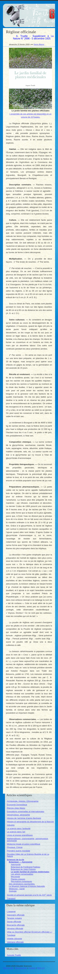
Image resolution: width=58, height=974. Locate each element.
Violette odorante (14, 938)
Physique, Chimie (14, 847)
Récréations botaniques (21, 881)
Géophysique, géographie (18, 815)
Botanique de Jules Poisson (23, 869)
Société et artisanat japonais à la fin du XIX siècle (29, 895)
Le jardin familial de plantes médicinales (30, 872)
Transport (11, 898)
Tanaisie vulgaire (14, 918)
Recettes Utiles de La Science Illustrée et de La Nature (28, 855)
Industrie (11, 825)
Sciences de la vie (15, 859)
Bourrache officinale (16, 925)
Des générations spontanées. (22, 884)
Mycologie (15, 876)
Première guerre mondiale (18, 851)
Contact (32, 968)
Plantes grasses (18, 879)
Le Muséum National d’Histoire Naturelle (27, 886)
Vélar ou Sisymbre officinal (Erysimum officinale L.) (29, 932)
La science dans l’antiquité (18, 828)
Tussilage (11, 935)
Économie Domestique (17, 804)
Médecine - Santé (17, 889)
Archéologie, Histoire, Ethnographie (23, 801)
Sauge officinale (14, 921)
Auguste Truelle (14, 955)
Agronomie (16, 864)
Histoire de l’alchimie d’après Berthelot (24, 818)
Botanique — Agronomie (20, 862)
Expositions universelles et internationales (25, 811)
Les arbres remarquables (22, 874)
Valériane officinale (15, 942)
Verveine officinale (15, 928)
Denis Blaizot (39, 44)
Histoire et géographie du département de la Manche (30, 821)
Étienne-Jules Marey (16, 808)
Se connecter (21, 968)
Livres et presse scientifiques (20, 835)
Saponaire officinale (15, 915)
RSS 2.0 (41, 968)
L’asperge (11, 911)
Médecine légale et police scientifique (23, 844)
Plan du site (8, 968)
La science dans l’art (16, 832)
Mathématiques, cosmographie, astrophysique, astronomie (28, 839)
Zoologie (13, 891)
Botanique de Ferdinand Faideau (25, 867)
